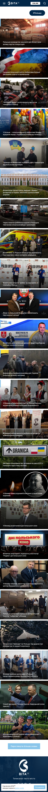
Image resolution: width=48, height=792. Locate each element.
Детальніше (24, 33)
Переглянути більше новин (24, 746)
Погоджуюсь (39, 787)
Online (35, 3)
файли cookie (19, 788)
